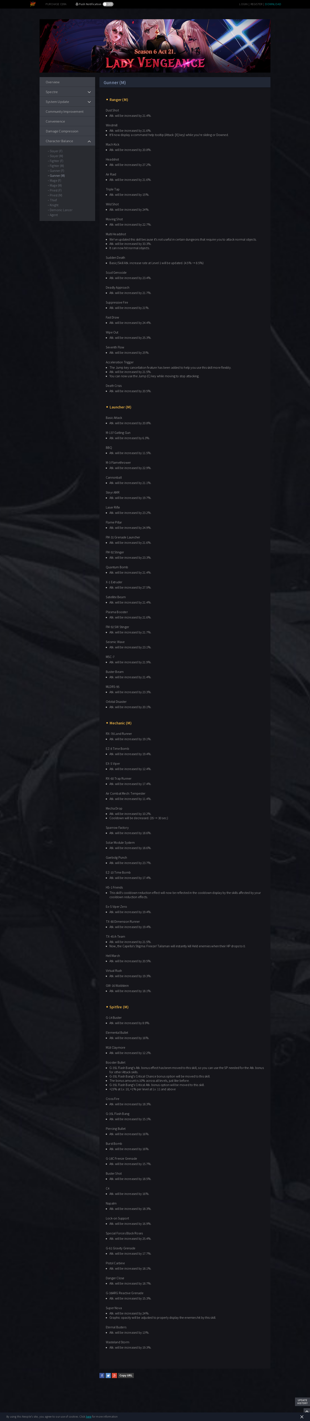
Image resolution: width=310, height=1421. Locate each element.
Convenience (55, 121)
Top (307, 1411)
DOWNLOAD (273, 4)
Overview (53, 82)
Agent (54, 214)
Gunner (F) (57, 170)
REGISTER (257, 4)
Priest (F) (56, 190)
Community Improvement (65, 111)
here (89, 1416)
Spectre (52, 91)
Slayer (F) (56, 151)
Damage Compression (62, 131)
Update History (302, 1402)
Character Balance (59, 141)
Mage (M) (56, 185)
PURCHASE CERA (56, 4)
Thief (53, 200)
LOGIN (243, 4)
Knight (54, 205)
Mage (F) (55, 180)
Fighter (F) (56, 160)
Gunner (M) (57, 175)
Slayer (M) (56, 156)
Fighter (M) (57, 165)
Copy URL (126, 1375)
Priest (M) (56, 195)
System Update (57, 101)
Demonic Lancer (61, 210)
